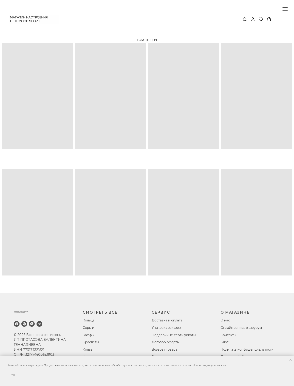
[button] (245, 19)
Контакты (228, 335)
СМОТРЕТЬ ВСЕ (100, 312)
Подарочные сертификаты (174, 335)
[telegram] (39, 324)
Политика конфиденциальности (247, 349)
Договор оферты (165, 342)
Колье (88, 349)
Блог (224, 342)
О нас (225, 320)
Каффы (88, 335)
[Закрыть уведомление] (290, 360)
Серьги (88, 328)
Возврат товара (164, 349)
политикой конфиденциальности (203, 365)
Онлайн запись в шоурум (241, 328)
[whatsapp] (32, 324)
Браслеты (91, 342)
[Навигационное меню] (285, 9)
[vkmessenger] (24, 324)
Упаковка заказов (166, 328)
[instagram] (17, 324)
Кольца (88, 320)
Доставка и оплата (167, 320)
